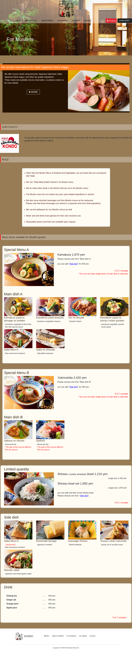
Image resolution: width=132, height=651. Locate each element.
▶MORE (33, 92)
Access (87, 21)
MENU (46, 636)
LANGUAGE (124, 21)
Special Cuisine (31, 21)
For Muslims (62, 21)
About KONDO (47, 21)
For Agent (76, 21)
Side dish (74, 264)
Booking (111, 21)
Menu (18, 21)
